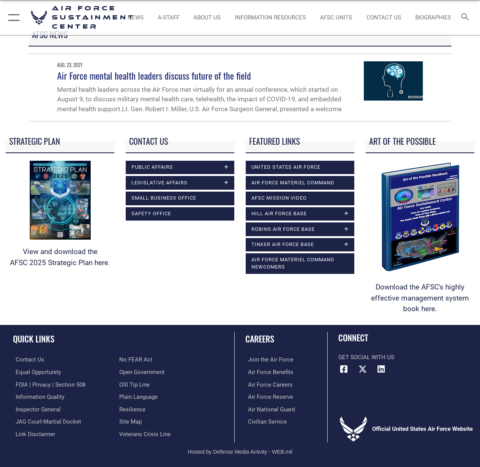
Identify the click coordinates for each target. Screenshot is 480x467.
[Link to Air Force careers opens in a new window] (267, 384)
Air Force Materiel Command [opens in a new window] (292, 183)
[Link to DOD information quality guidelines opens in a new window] (37, 396)
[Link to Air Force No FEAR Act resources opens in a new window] (135, 359)
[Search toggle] (466, 17)
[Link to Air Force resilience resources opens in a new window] (132, 408)
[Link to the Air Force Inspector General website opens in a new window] (35, 408)
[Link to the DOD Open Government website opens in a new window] (142, 371)
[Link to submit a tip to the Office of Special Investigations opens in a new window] (134, 384)
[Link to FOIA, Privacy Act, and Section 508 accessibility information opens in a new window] (48, 384)
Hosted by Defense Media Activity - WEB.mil (240, 450)
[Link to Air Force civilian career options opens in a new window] (264, 420)
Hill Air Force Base (279, 213)
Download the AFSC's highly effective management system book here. (420, 298)
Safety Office (151, 213)
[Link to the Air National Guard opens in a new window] (268, 408)
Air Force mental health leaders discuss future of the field (154, 75)
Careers (259, 338)
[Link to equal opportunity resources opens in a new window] (35, 371)
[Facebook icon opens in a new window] (344, 369)
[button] (12, 17)
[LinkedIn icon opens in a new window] (381, 369)
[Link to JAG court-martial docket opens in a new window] (45, 420)
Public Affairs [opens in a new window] (152, 167)
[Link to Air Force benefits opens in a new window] (268, 371)
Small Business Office (163, 198)
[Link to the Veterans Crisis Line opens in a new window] (145, 432)
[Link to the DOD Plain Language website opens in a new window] (138, 396)
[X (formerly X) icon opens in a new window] (362, 369)
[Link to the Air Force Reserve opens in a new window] (267, 396)
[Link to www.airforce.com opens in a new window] (268, 359)
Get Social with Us (366, 357)
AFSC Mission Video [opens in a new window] (279, 198)
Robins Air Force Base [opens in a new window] (283, 229)
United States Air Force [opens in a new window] (285, 167)
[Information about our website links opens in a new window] (33, 432)
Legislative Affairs (159, 183)
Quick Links (33, 338)
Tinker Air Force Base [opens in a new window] (282, 244)
